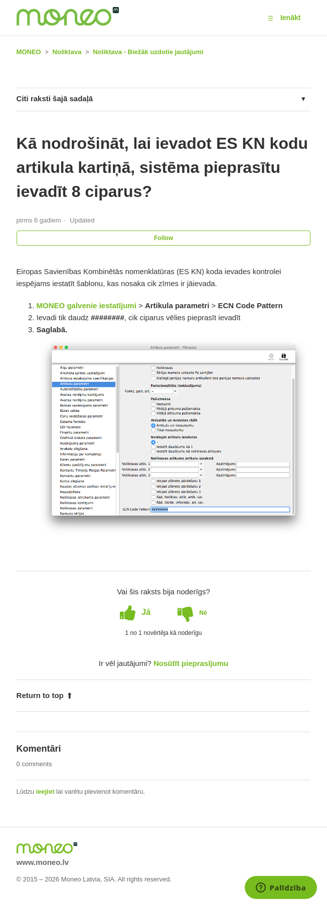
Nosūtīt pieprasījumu (190, 663)
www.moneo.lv (43, 862)
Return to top (45, 695)
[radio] (135, 612)
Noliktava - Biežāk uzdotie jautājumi (148, 52)
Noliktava (67, 52)
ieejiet (45, 791)
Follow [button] (163, 238)
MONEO (29, 52)
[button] (270, 18)
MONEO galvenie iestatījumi (86, 305)
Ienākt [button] (290, 18)
